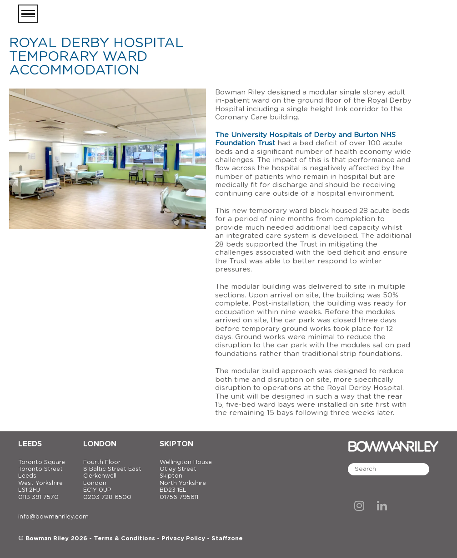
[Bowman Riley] (393, 13)
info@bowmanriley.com (53, 517)
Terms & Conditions (124, 539)
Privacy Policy (183, 539)
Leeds (30, 444)
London (99, 444)
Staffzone (227, 539)
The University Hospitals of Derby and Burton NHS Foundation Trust (305, 139)
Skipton (176, 444)
